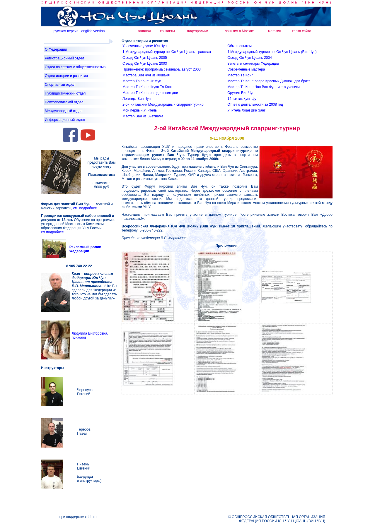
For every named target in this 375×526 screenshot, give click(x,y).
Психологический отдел (64, 102)
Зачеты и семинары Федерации (253, 63)
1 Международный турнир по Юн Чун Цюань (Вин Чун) (272, 52)
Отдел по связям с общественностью (75, 67)
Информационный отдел (65, 120)
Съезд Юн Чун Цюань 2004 (249, 58)
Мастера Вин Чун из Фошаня (146, 75)
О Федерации (56, 49)
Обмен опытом (239, 46)
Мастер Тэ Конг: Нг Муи (141, 81)
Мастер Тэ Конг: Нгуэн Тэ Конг (147, 87)
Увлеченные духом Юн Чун (144, 46)
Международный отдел (63, 111)
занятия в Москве (239, 31)
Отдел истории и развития (66, 76)
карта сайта (301, 31)
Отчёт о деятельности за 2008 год (255, 104)
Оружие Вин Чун (240, 93)
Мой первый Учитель (139, 110)
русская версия (65, 31)
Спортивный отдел (60, 85)
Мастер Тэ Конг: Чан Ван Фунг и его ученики (263, 87)
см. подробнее (85, 208)
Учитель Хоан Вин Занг (246, 110)
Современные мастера (246, 69)
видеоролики (197, 31)
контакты (167, 31)
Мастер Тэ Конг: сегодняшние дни (150, 93)
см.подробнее (52, 232)
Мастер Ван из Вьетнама (142, 116)
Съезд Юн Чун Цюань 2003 (144, 63)
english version (93, 31)
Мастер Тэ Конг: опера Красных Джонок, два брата (269, 81)
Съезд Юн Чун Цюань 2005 (144, 58)
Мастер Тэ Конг (240, 75)
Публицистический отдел (65, 93)
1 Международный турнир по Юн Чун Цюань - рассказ (166, 52)
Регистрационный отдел (64, 58)
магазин (274, 31)
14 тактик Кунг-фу (241, 99)
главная (144, 31)
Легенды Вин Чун (136, 99)
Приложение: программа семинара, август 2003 (161, 69)
